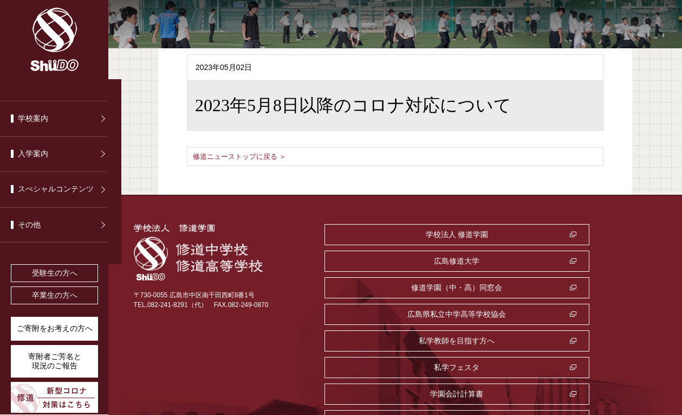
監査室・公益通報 (562, 314)
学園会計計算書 (401, 314)
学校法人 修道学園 (401, 234)
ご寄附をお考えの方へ (55, 328)
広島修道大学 (563, 234)
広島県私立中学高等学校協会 (563, 261)
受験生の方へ (54, 273)
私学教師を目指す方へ (401, 287)
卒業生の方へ (54, 295)
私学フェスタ (563, 287)
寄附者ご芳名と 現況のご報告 (54, 361)
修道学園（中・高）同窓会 (401, 261)
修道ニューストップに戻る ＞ (243, 156)
